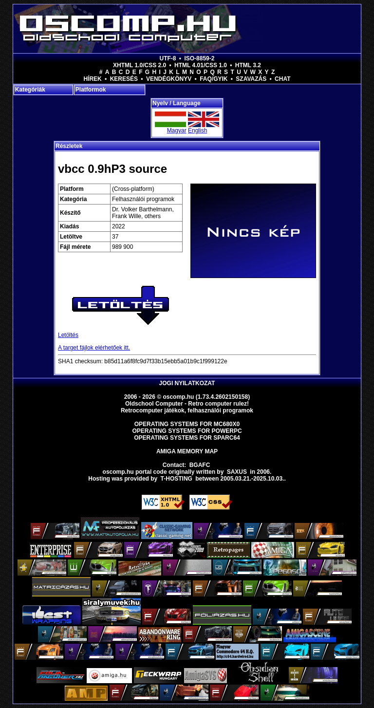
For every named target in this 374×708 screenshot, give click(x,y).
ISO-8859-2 (199, 58)
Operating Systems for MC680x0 (187, 424)
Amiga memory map (187, 451)
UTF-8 (168, 58)
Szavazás (251, 78)
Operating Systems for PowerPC (187, 431)
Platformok (90, 89)
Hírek (92, 78)
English (197, 130)
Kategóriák (30, 89)
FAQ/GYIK (213, 78)
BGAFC (199, 465)
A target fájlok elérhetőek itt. (94, 347)
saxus (237, 471)
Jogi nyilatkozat (187, 383)
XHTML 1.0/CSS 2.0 (139, 65)
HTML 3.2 (248, 65)
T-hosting (176, 478)
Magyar (177, 130)
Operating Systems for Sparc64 (187, 437)
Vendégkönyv (168, 78)
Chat (282, 78)
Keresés (124, 78)
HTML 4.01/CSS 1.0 (200, 65)
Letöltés (68, 335)
